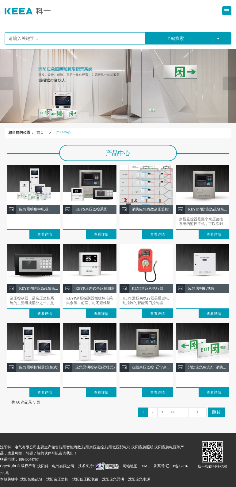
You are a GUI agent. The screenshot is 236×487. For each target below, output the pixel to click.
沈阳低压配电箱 (85, 479)
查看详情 (44, 234)
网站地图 (130, 466)
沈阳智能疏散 (31, 479)
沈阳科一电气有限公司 (55, 466)
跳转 (216, 412)
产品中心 (63, 132)
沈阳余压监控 (57, 479)
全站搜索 (175, 38)
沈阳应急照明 (113, 479)
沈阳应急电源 (139, 479)
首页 (40, 132)
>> (173, 412)
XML (145, 466)
